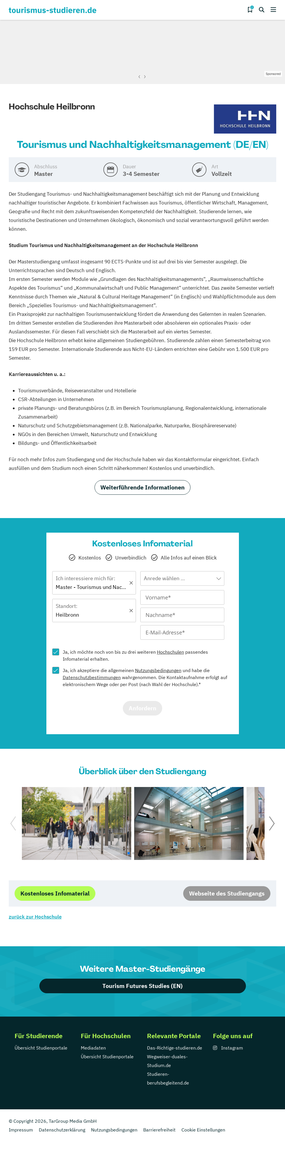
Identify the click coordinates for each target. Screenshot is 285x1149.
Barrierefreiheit (159, 1130)
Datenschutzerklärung (62, 1130)
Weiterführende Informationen (142, 487)
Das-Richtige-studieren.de (174, 1048)
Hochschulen (170, 652)
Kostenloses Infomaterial (55, 893)
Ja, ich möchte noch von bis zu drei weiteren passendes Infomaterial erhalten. (135, 655)
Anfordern (142, 708)
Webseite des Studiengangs (227, 893)
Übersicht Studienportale (41, 1048)
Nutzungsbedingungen (158, 670)
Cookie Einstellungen (203, 1130)
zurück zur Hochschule (35, 917)
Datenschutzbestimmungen (92, 677)
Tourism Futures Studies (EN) (142, 986)
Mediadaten (93, 1048)
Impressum (21, 1130)
